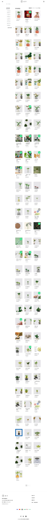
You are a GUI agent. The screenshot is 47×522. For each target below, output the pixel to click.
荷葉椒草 (27, 60)
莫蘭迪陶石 (27, 340)
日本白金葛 (37, 87)
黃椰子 (26, 47)
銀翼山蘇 (27, 34)
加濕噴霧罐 (37, 299)
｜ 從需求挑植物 (9, 27)
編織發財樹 (18, 190)
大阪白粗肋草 (18, 100)
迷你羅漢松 (37, 60)
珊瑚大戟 (18, 73)
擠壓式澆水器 (18, 259)
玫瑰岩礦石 (18, 340)
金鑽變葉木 (27, 73)
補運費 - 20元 (28, 450)
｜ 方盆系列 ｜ (8, 14)
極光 (17, 47)
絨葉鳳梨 (36, 190)
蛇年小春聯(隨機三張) (37, 217)
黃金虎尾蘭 (37, 47)
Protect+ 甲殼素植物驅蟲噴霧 (18, 143)
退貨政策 (33, 497)
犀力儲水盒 (37, 464)
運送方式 (33, 495)
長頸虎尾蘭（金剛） (27, 409)
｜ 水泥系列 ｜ (8, 18)
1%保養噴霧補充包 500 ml (37, 143)
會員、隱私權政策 (35, 502)
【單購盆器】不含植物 (18, 451)
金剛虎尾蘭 (37, 73)
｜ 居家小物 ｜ (8, 23)
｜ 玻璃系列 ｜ (8, 16)
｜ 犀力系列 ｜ (8, 21)
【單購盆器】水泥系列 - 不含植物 (28, 128)
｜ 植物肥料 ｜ (8, 25)
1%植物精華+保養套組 (27, 143)
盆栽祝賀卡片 (28, 259)
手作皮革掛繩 (28, 353)
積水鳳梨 (18, 34)
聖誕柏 (36, 34)
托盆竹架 (36, 159)
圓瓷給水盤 (37, 353)
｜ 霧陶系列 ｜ (8, 12)
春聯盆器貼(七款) (37, 409)
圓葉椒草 (36, 259)
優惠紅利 (33, 500)
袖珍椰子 (18, 60)
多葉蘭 (26, 87)
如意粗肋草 (18, 87)
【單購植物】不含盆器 (18, 465)
